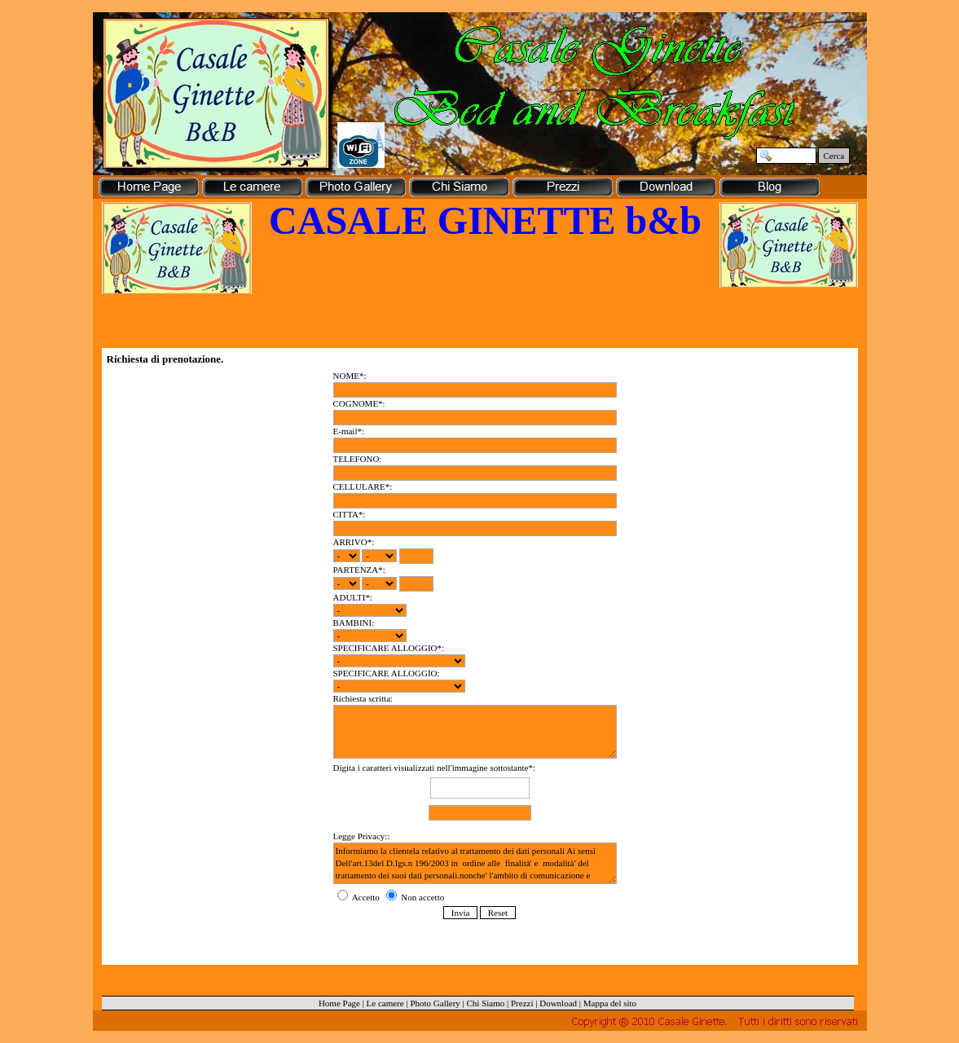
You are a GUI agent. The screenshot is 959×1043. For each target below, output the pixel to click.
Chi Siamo (486, 1003)
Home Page (339, 1003)
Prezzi (522, 1003)
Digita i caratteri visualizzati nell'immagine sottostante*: (480, 793)
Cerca (834, 156)
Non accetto (415, 897)
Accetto (359, 897)
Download (558, 1003)
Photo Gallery (435, 1003)
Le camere (385, 1003)
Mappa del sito (609, 1003)
